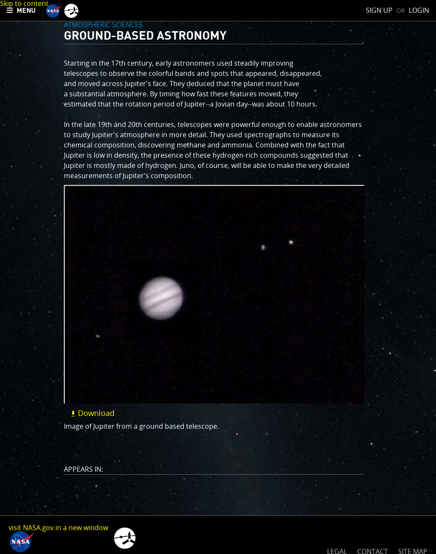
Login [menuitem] (419, 10)
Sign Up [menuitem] (379, 10)
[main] (218, 277)
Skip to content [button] (24, 3)
